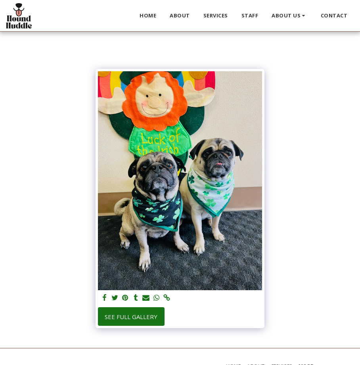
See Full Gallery (131, 317)
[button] (289, 15)
